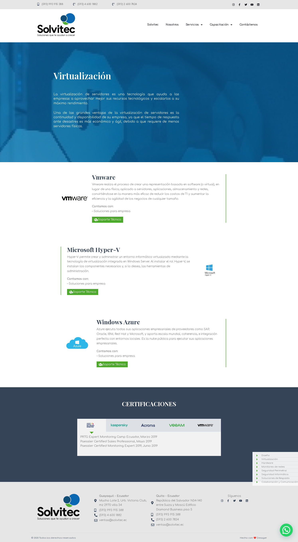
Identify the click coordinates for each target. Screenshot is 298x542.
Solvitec (152, 24)
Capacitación (221, 25)
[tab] (91, 425)
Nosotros (172, 24)
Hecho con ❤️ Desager (253, 538)
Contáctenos (249, 24)
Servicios (194, 25)
